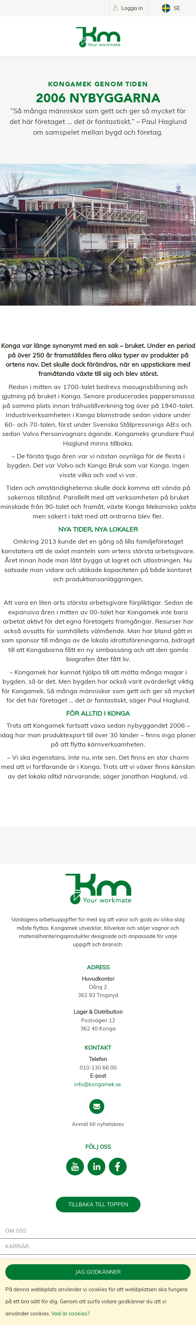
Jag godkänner (98, 1272)
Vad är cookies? (70, 1313)
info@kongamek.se (97, 1084)
